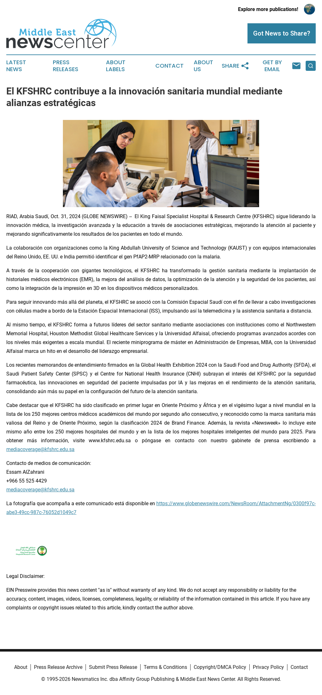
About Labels (115, 66)
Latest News (16, 66)
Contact (169, 65)
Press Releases (65, 66)
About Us (203, 66)
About (20, 667)
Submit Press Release (113, 667)
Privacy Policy (268, 667)
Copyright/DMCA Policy (220, 667)
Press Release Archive (58, 667)
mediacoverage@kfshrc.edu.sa (40, 449)
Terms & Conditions (165, 667)
